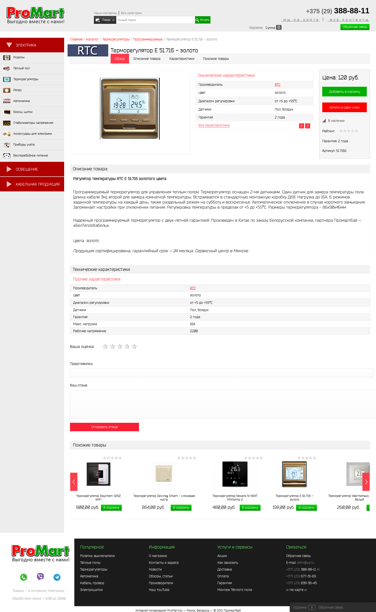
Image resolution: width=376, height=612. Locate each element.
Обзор (120, 59)
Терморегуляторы (93, 569)
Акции (222, 556)
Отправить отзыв (104, 427)
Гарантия (224, 583)
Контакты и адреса (164, 563)
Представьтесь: (81, 364)
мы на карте (300, 20)
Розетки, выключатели (97, 556)
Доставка (224, 569)
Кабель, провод (92, 583)
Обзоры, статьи (161, 576)
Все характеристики (214, 125)
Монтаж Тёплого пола (234, 590)
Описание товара (147, 59)
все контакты (348, 20)
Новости (155, 569)
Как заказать (227, 563)
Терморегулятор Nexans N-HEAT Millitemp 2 (235, 497)
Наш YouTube (159, 590)
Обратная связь (355, 27)
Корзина (256, 28)
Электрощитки (91, 590)
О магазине (158, 556)
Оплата (223, 576)
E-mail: (300, 563)
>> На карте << (296, 590)
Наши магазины (105, 13)
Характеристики (181, 59)
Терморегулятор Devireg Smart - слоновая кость (164, 497)
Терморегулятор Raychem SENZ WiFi (98, 497)
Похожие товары (216, 59)
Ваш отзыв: (78, 385)
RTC (277, 84)
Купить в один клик (345, 107)
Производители (161, 583)
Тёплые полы (90, 563)
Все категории (131, 13)
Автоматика (89, 576)
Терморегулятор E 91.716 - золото (294, 497)
